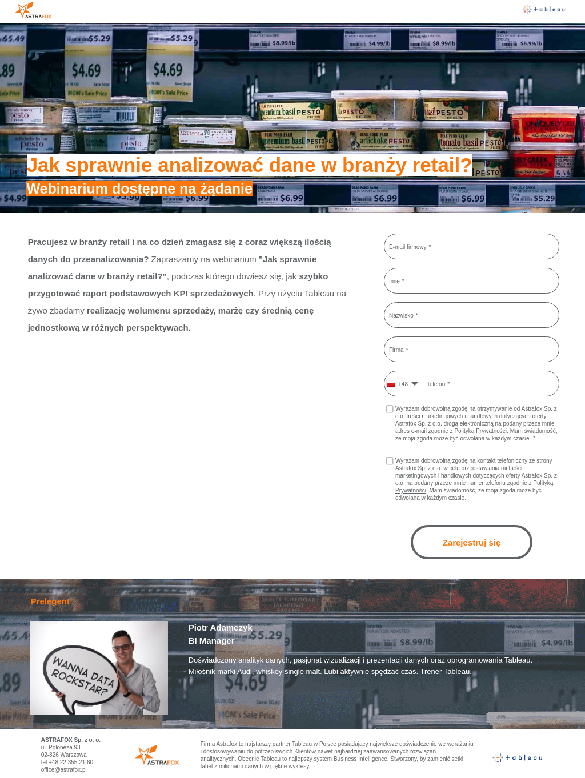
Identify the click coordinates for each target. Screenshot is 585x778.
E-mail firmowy (408, 246)
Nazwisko (401, 315)
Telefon (436, 383)
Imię (394, 281)
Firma (396, 349)
